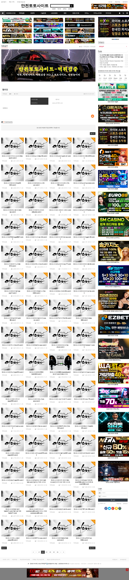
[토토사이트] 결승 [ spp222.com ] (12, 480)
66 (57, 552)
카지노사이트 (98, 13)
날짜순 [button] (92, 548)
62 (43, 552)
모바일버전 (123, 559)
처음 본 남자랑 (103, 63)
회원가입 (117, 2)
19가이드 (42, 9)
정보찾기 (125, 2)
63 (46, 552)
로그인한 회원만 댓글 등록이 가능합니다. (48, 128)
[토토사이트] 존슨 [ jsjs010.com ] (12, 372)
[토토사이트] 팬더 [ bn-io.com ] (36, 426)
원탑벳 (54, 9)
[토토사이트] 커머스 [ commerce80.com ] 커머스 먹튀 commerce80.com (36, 511)
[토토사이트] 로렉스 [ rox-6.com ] (36, 264)
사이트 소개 (6, 559)
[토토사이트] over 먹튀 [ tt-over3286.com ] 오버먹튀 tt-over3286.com (84, 482)
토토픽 (32, 13)
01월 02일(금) (21, 2)
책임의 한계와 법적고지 (53, 559)
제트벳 (59, 9)
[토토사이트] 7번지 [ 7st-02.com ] (60, 318)
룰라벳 (70, 9)
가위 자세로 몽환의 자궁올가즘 (107, 65)
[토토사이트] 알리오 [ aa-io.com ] (84, 372)
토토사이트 (75, 13)
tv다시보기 (27, 9)
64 (50, 552)
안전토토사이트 (35, 5)
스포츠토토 (54, 13)
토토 (65, 13)
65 (54, 552)
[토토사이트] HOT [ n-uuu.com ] (36, 538)
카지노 (87, 13)
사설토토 (43, 13)
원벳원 (64, 9)
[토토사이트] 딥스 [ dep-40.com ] (36, 156)
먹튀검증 (21, 13)
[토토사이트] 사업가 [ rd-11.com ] (60, 399)
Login (113, 500)
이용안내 (114, 559)
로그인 (110, 2)
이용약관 (14, 559)
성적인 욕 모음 (103, 59)
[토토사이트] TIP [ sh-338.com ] (84, 509)
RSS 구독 (11, 2)
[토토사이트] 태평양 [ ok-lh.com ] (60, 509)
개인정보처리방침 (25, 559)
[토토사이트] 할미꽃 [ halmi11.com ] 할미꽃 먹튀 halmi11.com (12, 511)
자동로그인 (101, 503)
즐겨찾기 (3, 2)
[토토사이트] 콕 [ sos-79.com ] (84, 399)
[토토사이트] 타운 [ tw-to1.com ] (84, 453)
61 (39, 552)
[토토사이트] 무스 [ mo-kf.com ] (12, 345)
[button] (92, 133)
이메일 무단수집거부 (38, 559)
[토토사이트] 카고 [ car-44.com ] (36, 237)
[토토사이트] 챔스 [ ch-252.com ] (60, 291)
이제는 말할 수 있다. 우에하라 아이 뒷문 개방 (112, 67)
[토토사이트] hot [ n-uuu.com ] (36, 345)
